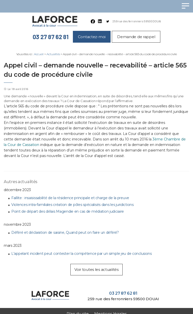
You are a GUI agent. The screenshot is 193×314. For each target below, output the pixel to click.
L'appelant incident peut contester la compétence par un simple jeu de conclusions (81, 253)
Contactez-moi (92, 36)
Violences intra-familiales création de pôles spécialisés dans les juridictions (72, 204)
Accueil (38, 54)
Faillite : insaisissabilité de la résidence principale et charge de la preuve (70, 198)
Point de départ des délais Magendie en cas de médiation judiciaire (67, 211)
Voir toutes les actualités (96, 269)
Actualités (53, 54)
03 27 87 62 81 (51, 36)
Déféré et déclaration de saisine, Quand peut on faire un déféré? (65, 232)
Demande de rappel (136, 36)
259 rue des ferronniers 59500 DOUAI (136, 21)
